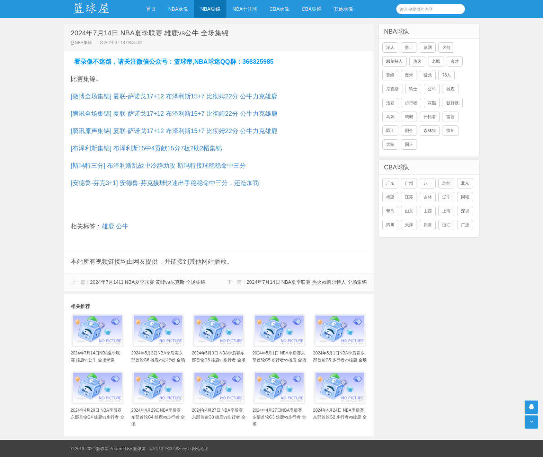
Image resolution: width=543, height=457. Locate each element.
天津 (409, 224)
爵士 (390, 130)
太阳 (390, 144)
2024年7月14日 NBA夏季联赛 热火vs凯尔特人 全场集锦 (307, 282)
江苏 (409, 197)
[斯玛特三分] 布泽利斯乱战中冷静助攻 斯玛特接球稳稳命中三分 (158, 165)
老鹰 (436, 61)
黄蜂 (390, 75)
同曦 (465, 197)
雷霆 (450, 116)
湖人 (390, 47)
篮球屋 (139, 448)
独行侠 (452, 102)
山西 (428, 211)
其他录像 (343, 9)
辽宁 (446, 197)
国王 (409, 144)
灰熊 (432, 102)
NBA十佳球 (245, 9)
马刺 (390, 116)
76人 (446, 75)
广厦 (465, 224)
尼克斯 (392, 89)
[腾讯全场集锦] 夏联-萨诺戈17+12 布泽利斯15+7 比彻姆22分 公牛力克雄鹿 (174, 113)
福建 (390, 197)
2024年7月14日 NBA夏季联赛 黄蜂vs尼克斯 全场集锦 (147, 282)
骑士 (413, 89)
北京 (465, 183)
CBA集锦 (311, 9)
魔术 (409, 75)
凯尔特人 (394, 61)
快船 (450, 130)
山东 (409, 211)
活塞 (390, 102)
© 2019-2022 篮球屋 (89, 448)
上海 (446, 211)
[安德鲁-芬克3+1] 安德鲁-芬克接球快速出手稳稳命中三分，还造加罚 (165, 182)
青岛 (390, 211)
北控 (446, 183)
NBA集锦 (210, 9)
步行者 (411, 102)
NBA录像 (178, 9)
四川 (390, 224)
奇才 (455, 61)
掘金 (409, 130)
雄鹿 (108, 226)
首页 (151, 9)
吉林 (428, 197)
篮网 (428, 47)
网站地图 (200, 448)
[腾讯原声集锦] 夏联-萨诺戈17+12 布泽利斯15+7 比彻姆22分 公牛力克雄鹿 (174, 131)
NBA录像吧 (98, 9)
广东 (390, 183)
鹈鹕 (409, 116)
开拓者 (430, 116)
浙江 (446, 224)
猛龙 (428, 75)
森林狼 (430, 130)
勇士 (409, 47)
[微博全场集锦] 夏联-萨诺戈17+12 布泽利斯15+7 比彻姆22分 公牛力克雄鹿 (174, 96)
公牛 (122, 226)
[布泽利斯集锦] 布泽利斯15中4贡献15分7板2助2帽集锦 (146, 148)
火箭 (446, 47)
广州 (409, 183)
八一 (428, 183)
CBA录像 (279, 9)
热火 (417, 61)
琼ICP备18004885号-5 (169, 448)
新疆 (428, 224)
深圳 (465, 211)
